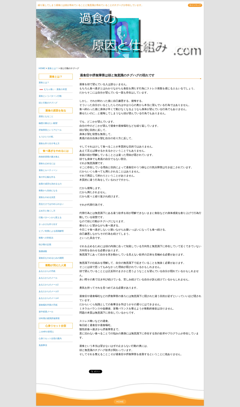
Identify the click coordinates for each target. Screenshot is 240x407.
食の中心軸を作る (47, 177)
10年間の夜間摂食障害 (49, 318)
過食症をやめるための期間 (51, 258)
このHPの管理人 (46, 332)
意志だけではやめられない (51, 204)
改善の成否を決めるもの (50, 184)
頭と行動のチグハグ (48, 103)
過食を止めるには (47, 163)
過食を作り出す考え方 (49, 143)
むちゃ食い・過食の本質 (55, 89)
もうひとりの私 (46, 136)
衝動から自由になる (48, 190)
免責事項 (43, 345)
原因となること (46, 116)
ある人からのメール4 (49, 298)
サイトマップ (195, 5)
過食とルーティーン (48, 170)
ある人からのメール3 (49, 291)
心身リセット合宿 (55, 325)
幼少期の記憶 (45, 244)
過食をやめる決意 (47, 197)
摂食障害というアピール (50, 130)
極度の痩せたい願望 (48, 123)
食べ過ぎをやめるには (56, 150)
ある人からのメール (48, 278)
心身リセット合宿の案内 (50, 338)
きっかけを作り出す (48, 224)
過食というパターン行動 (50, 96)
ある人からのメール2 (49, 284)
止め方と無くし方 (47, 211)
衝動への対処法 (46, 238)
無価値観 (43, 251)
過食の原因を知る (55, 110)
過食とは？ (53, 68)
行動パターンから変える (50, 217)
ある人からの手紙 (47, 271)
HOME (42, 68)
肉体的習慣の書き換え (49, 157)
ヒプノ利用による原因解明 (51, 231)
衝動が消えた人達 (55, 265)
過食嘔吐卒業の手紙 (48, 305)
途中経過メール (46, 311)
